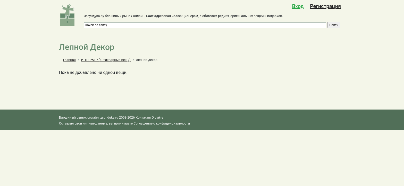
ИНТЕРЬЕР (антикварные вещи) (106, 60)
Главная (69, 60)
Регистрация (325, 6)
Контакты (143, 117)
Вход (298, 6)
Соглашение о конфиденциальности (161, 123)
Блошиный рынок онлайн (79, 117)
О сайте (157, 117)
